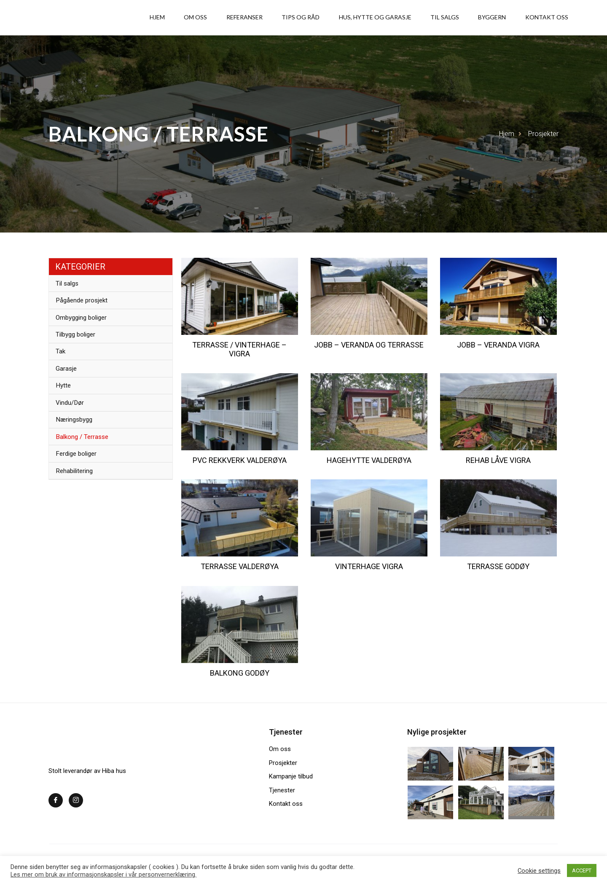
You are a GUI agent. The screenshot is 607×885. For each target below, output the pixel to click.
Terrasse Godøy (498, 566)
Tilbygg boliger (79, 344)
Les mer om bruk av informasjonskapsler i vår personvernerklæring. (103, 874)
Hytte (65, 403)
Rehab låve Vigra (498, 460)
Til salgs (467, 17)
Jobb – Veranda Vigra (498, 344)
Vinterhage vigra (369, 566)
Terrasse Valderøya (240, 566)
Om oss (252, 17)
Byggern (506, 17)
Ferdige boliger (79, 483)
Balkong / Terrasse (85, 463)
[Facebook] (55, 800)
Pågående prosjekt (85, 304)
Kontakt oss (551, 17)
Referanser (292, 17)
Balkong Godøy (239, 672)
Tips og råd (340, 17)
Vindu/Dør (72, 423)
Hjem (222, 17)
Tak (62, 364)
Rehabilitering (77, 502)
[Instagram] (76, 800)
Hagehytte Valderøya (369, 460)
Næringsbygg (77, 443)
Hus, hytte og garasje (406, 17)
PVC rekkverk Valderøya (240, 460)
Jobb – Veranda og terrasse (369, 344)
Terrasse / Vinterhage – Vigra (239, 349)
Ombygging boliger (85, 324)
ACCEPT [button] (581, 870)
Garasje (68, 384)
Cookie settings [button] (539, 870)
